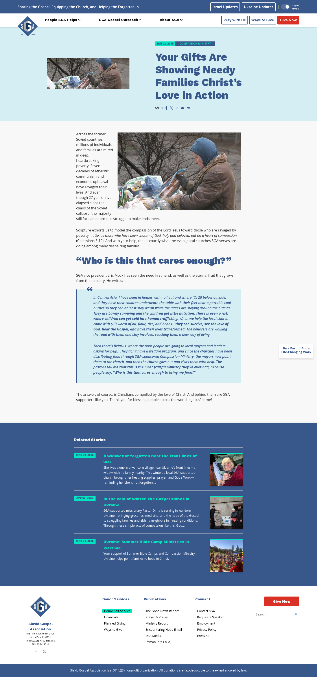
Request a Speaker (210, 617)
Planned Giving (114, 623)
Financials (111, 617)
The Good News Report (162, 611)
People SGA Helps (61, 20)
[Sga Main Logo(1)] (40, 607)
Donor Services (115, 599)
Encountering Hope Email (164, 629)
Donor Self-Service (117, 611)
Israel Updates (225, 6)
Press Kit (203, 636)
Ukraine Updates (258, 6)
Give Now (288, 20)
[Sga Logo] (28, 26)
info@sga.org (32, 640)
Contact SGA (206, 611)
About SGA (169, 20)
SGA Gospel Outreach (118, 20)
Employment (206, 623)
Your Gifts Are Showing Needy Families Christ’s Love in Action (198, 76)
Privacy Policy (206, 629)
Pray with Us (234, 20)
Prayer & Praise (157, 617)
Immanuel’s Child (158, 642)
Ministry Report (157, 623)
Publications (155, 599)
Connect (202, 599)
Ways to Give (262, 20)
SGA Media (153, 636)
